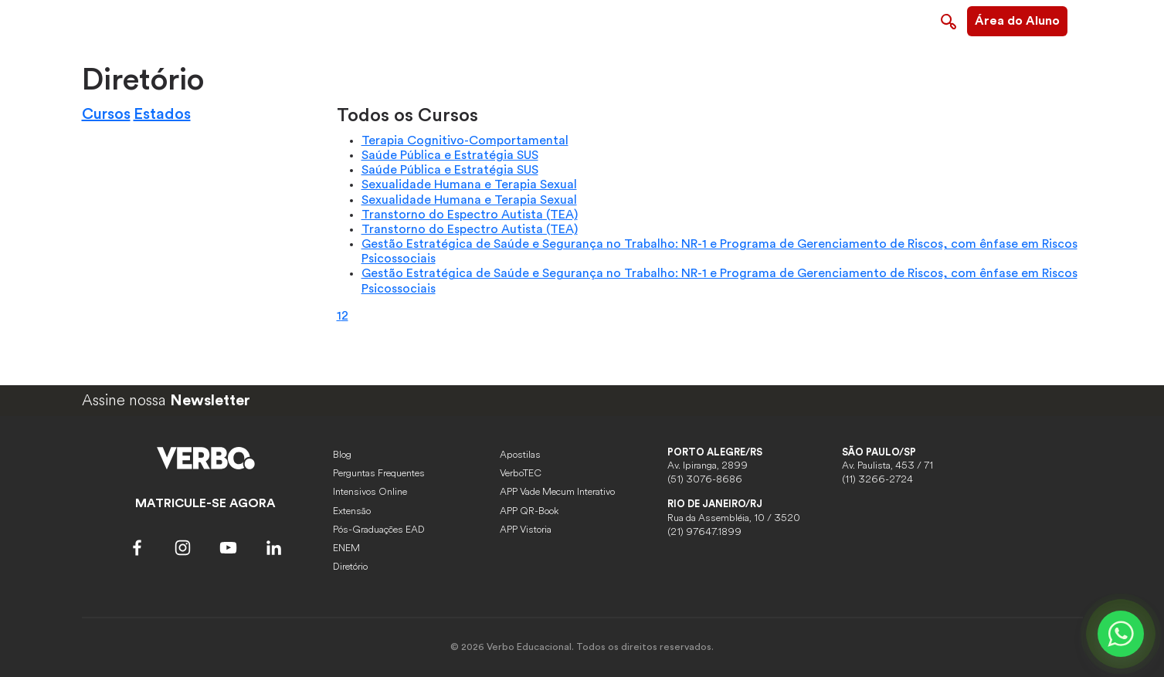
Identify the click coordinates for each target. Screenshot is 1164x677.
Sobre (474, 19)
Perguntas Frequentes (379, 473)
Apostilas (520, 455)
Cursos (106, 114)
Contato (901, 19)
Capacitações (649, 19)
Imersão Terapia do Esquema (782, 19)
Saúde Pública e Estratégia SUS (449, 155)
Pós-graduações (552, 19)
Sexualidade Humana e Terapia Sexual (469, 184)
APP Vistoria (525, 530)
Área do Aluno (1017, 21)
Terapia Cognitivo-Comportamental (464, 140)
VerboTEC (520, 473)
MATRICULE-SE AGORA (205, 503)
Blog (342, 455)
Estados (162, 114)
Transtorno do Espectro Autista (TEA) (469, 214)
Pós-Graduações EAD (379, 530)
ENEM (346, 548)
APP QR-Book (529, 511)
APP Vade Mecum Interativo (557, 492)
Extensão (352, 511)
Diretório (350, 567)
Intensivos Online (370, 492)
